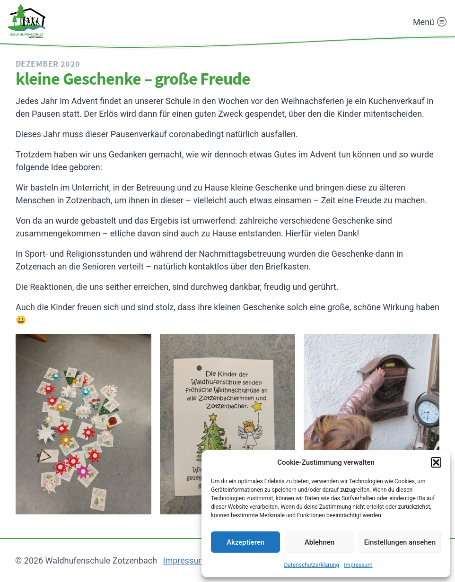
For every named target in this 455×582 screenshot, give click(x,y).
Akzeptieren (245, 542)
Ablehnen (319, 542)
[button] (436, 462)
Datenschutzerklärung (311, 565)
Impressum (358, 565)
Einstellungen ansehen (400, 542)
